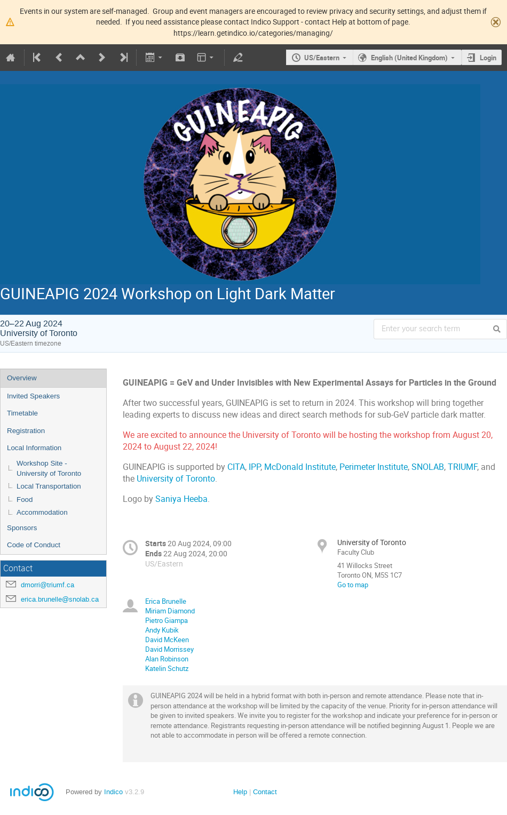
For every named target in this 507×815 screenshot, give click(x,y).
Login (488, 57)
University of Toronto (176, 478)
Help (240, 791)
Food (25, 500)
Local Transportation (49, 486)
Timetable (22, 413)
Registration (26, 431)
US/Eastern (321, 57)
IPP (254, 467)
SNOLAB (427, 467)
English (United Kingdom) (409, 57)
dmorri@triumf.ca (47, 584)
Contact (265, 791)
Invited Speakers (33, 396)
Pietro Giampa (166, 620)
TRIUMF (462, 467)
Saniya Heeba (181, 499)
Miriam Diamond (170, 611)
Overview (22, 378)
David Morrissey (169, 649)
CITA (236, 467)
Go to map (352, 584)
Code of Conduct (33, 545)
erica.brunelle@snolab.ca (60, 599)
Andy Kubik (162, 630)
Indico (113, 791)
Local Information (34, 448)
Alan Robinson (166, 659)
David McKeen (167, 639)
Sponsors (22, 528)
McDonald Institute (300, 467)
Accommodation (42, 512)
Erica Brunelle (165, 601)
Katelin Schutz (166, 668)
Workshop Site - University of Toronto (49, 468)
